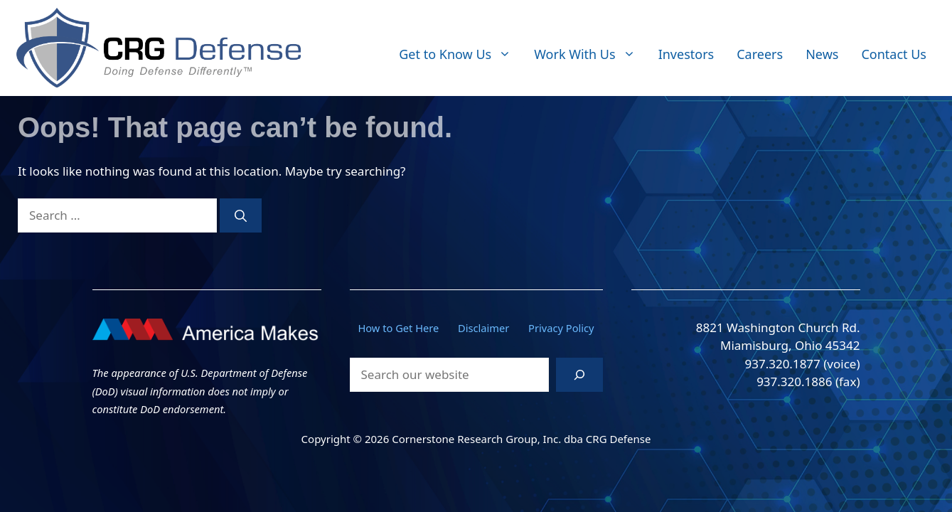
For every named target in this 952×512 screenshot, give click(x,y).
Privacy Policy (561, 328)
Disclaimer (483, 328)
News (822, 54)
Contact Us (893, 54)
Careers (760, 54)
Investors (686, 54)
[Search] (241, 215)
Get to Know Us (461, 54)
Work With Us (590, 54)
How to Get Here (398, 328)
